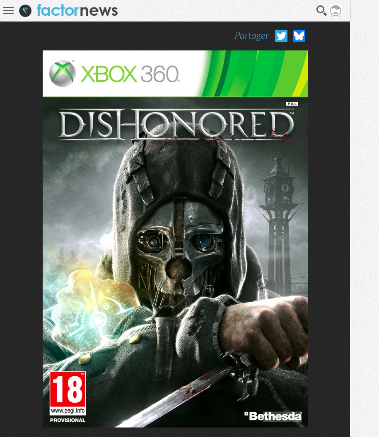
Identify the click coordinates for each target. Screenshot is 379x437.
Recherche (322, 11)
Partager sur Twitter (281, 36)
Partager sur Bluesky (299, 36)
